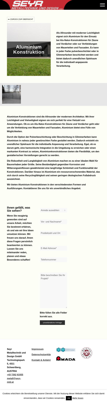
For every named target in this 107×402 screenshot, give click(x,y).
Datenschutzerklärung (43, 354)
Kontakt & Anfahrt (41, 360)
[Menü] (102, 5)
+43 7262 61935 (15, 375)
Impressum (37, 349)
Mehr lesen (77, 398)
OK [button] (69, 398)
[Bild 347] (12, 95)
